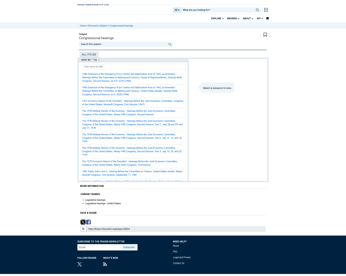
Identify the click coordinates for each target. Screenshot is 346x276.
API (259, 20)
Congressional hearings (121, 27)
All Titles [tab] (89, 56)
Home (83, 27)
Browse (232, 20)
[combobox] (217, 11)
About (247, 20)
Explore (216, 20)
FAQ (175, 253)
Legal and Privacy (182, 259)
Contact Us (178, 265)
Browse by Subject (97, 27)
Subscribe (129, 249)
